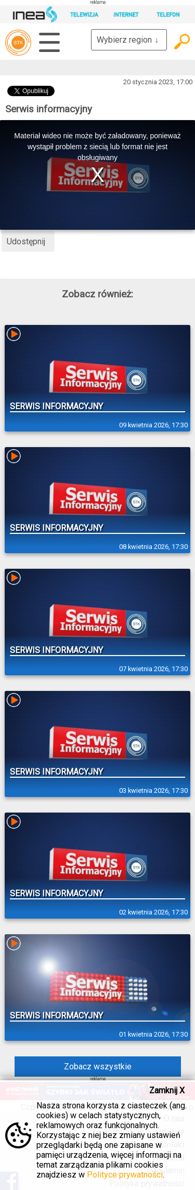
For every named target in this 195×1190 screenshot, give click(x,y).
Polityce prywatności (125, 1175)
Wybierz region (129, 40)
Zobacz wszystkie (98, 1066)
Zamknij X (167, 1090)
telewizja (18, 43)
